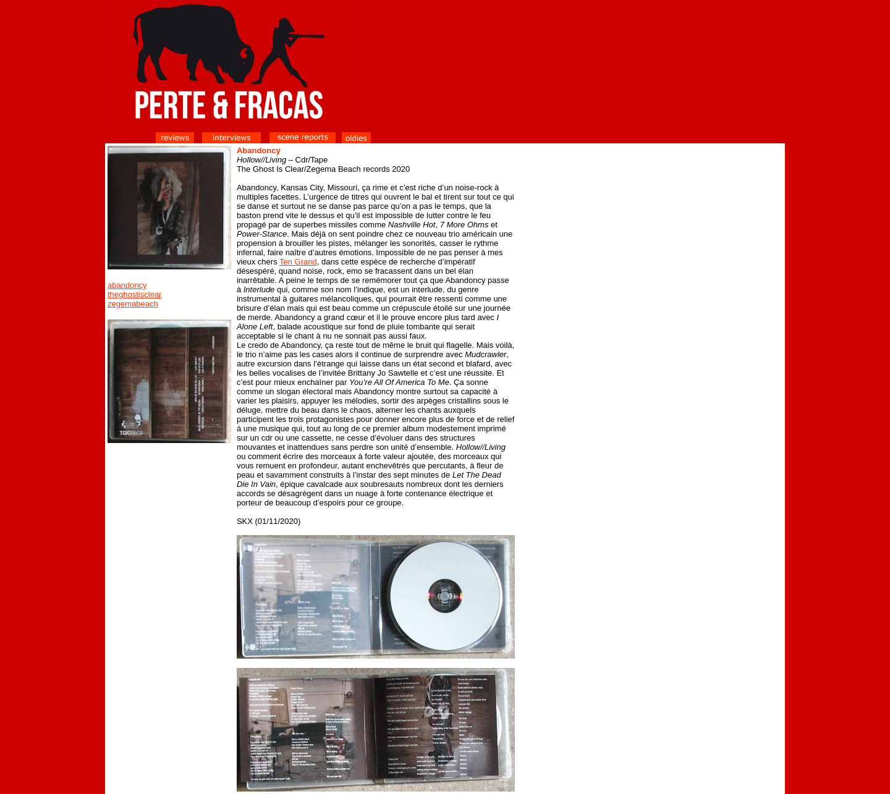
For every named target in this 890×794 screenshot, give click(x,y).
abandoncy (127, 285)
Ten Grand (298, 261)
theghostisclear (134, 294)
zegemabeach (133, 303)
